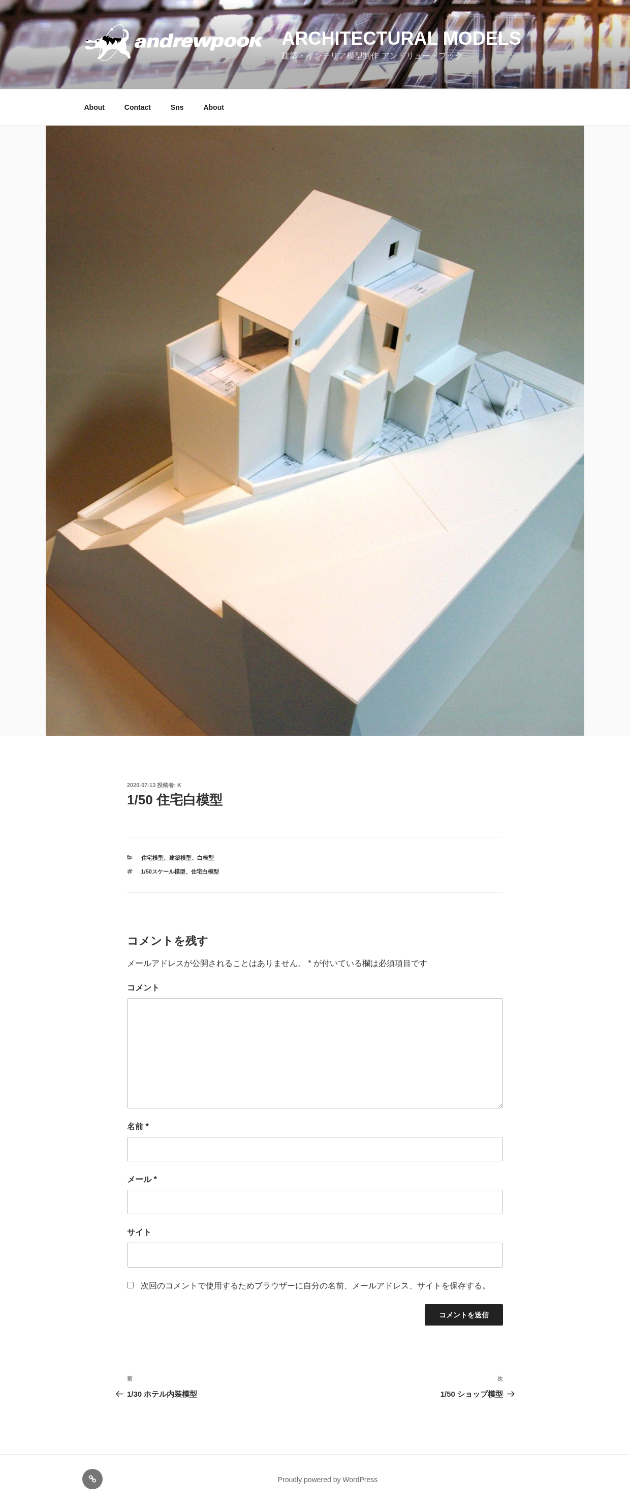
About (94, 107)
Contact (137, 107)
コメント (143, 987)
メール (142, 1179)
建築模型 (180, 858)
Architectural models (401, 38)
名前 (138, 1126)
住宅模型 (152, 858)
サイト (139, 1232)
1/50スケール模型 (163, 871)
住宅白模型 (205, 871)
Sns (177, 107)
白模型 (205, 858)
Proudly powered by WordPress (328, 1480)
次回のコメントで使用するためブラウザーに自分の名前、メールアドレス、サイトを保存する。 (315, 1285)
